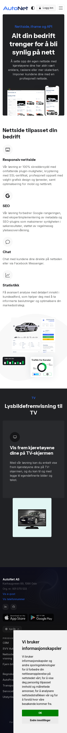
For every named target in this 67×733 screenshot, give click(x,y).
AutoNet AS (11, 579)
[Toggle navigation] (60, 8)
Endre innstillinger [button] (40, 720)
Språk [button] (11, 628)
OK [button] (40, 713)
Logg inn (46, 7)
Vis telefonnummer (14, 599)
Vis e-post (9, 593)
